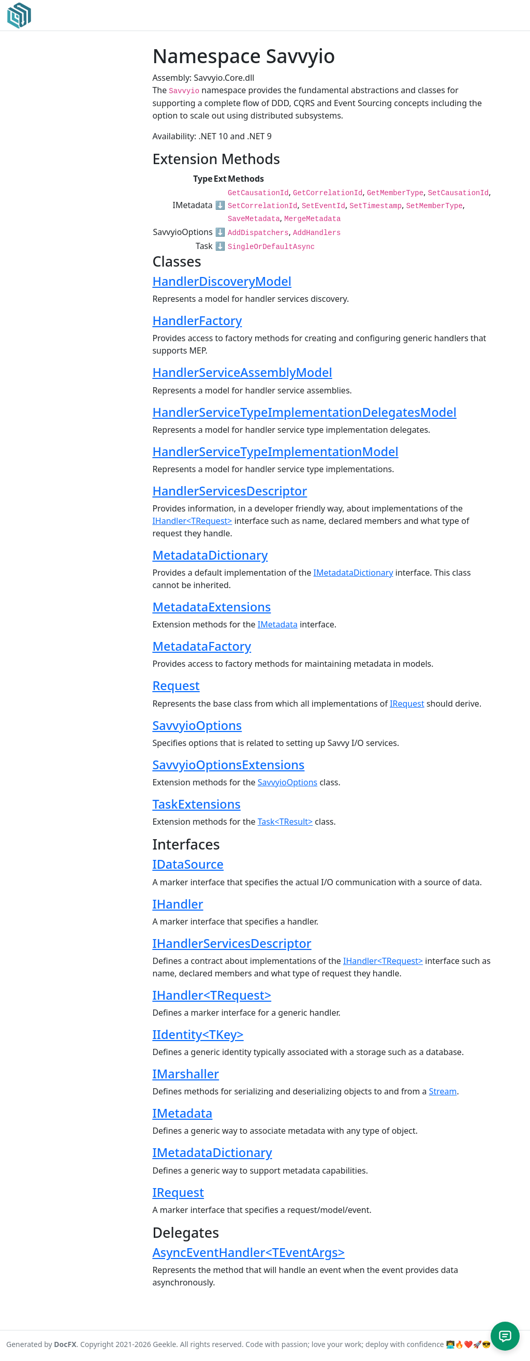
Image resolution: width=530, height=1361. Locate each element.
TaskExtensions (196, 804)
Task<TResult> (285, 821)
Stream (443, 1091)
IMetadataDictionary (353, 572)
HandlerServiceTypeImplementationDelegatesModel (304, 412)
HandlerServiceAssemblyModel (242, 372)
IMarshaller (185, 1073)
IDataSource (188, 864)
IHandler (177, 904)
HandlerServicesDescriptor (229, 490)
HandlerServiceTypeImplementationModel (275, 451)
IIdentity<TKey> (197, 1034)
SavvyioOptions (197, 725)
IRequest (407, 703)
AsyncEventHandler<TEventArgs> (248, 1252)
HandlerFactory (197, 320)
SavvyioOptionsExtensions (228, 764)
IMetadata (278, 624)
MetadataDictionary (210, 555)
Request (175, 685)
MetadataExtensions (211, 606)
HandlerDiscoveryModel (221, 281)
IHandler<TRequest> (192, 520)
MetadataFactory (201, 646)
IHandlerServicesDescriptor (231, 943)
